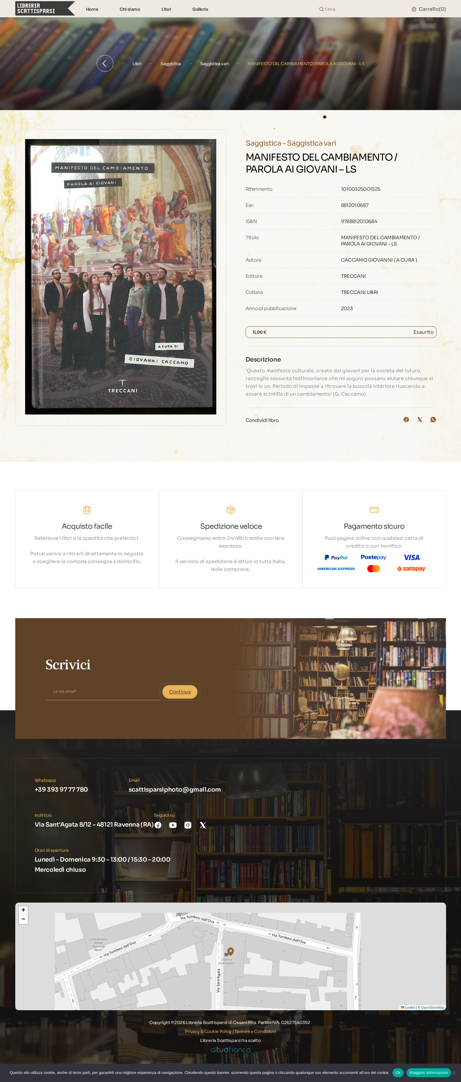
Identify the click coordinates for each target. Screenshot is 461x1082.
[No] (454, 1073)
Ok (398, 1072)
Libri (166, 9)
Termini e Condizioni (255, 1031)
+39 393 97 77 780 (61, 789)
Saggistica (170, 63)
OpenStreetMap (433, 1007)
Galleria (200, 9)
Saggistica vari (214, 63)
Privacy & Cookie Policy (208, 1031)
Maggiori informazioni (429, 1072)
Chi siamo (130, 9)
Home (92, 9)
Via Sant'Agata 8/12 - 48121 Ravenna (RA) (94, 824)
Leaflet (408, 1007)
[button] (230, 951)
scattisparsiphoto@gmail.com (175, 789)
